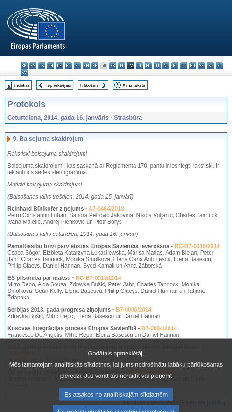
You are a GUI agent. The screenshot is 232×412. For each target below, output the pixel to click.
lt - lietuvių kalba (139, 65)
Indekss (22, 85)
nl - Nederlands (165, 65)
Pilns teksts (134, 85)
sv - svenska (24, 72)
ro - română (192, 65)
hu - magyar (148, 65)
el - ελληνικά (77, 65)
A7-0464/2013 (106, 209)
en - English (86, 65)
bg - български (24, 65)
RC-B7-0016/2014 (196, 246)
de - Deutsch (59, 65)
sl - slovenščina (210, 65)
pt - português (183, 65)
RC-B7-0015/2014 (98, 278)
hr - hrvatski (112, 65)
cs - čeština (41, 65)
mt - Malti (157, 65)
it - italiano (121, 65)
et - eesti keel (68, 65)
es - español (32, 65)
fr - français (94, 65)
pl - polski (174, 65)
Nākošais (89, 85)
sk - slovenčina (201, 65)
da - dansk (50, 65)
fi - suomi (219, 65)
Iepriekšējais (58, 85)
